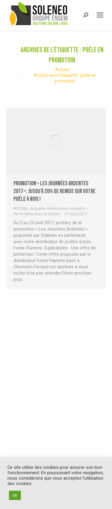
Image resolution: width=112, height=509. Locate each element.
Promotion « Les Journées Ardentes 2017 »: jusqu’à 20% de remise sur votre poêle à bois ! (54, 191)
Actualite (38, 208)
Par (36, 214)
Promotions (57, 208)
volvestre (77, 208)
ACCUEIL (21, 208)
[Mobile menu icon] (100, 15)
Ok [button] (15, 495)
